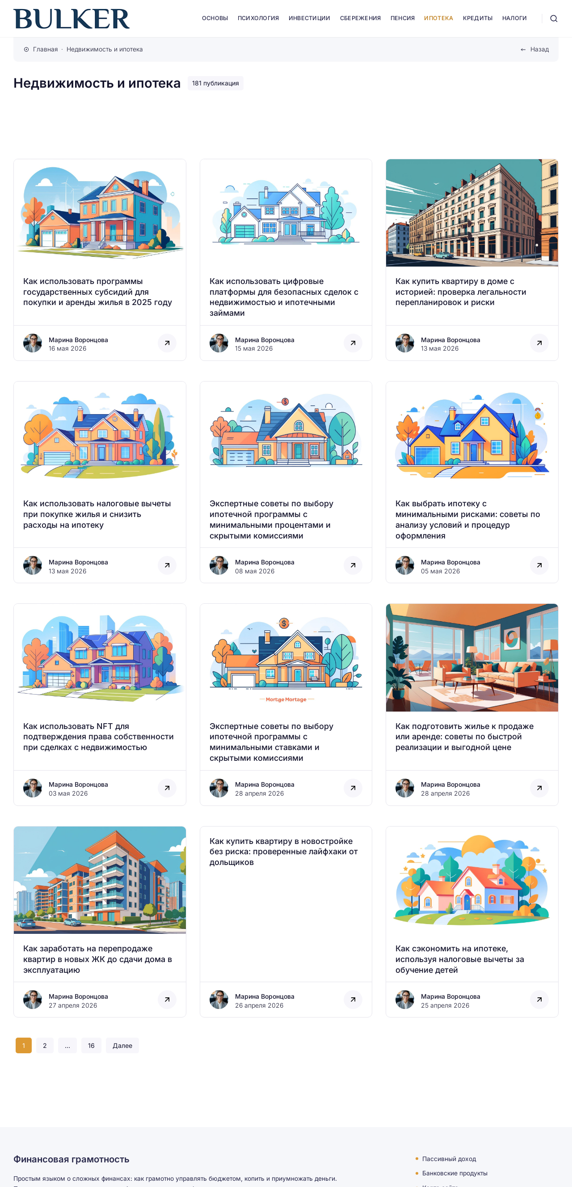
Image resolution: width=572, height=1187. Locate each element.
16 (91, 1045)
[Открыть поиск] (554, 18)
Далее (122, 1045)
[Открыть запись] (100, 259)
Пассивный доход (449, 1158)
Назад (539, 49)
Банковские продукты (455, 1173)
